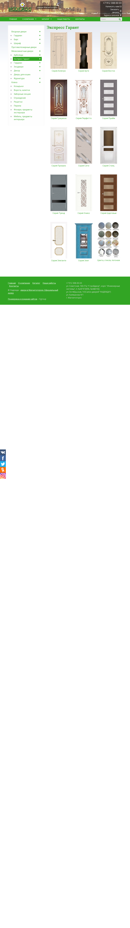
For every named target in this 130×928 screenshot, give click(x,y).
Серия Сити (83, 165)
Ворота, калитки (22, 90)
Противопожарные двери (23, 47)
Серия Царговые (109, 213)
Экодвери (27, 66)
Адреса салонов (111, 15)
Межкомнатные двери (26, 51)
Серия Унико (84, 213)
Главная (13, 19)
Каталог (46, 19)
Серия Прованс (59, 165)
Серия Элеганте (58, 260)
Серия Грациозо (59, 118)
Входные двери (26, 31)
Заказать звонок (114, 11)
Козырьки (18, 86)
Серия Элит (83, 260)
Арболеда (27, 55)
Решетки (18, 101)
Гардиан (27, 35)
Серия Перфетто (84, 118)
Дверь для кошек (22, 74)
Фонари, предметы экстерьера (23, 111)
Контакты (80, 19)
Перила (17, 105)
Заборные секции (22, 94)
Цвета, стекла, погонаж (108, 260)
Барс (27, 39)
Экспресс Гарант (27, 58)
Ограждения (20, 98)
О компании (28, 19)
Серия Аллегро (59, 70)
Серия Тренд (59, 213)
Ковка (26, 82)
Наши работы (63, 19)
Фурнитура (27, 78)
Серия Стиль (109, 165)
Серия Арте (83, 70)
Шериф (27, 43)
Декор (27, 70)
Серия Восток (108, 70)
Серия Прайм (108, 118)
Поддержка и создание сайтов (22, 299)
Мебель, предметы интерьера (23, 118)
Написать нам (112, 6)
